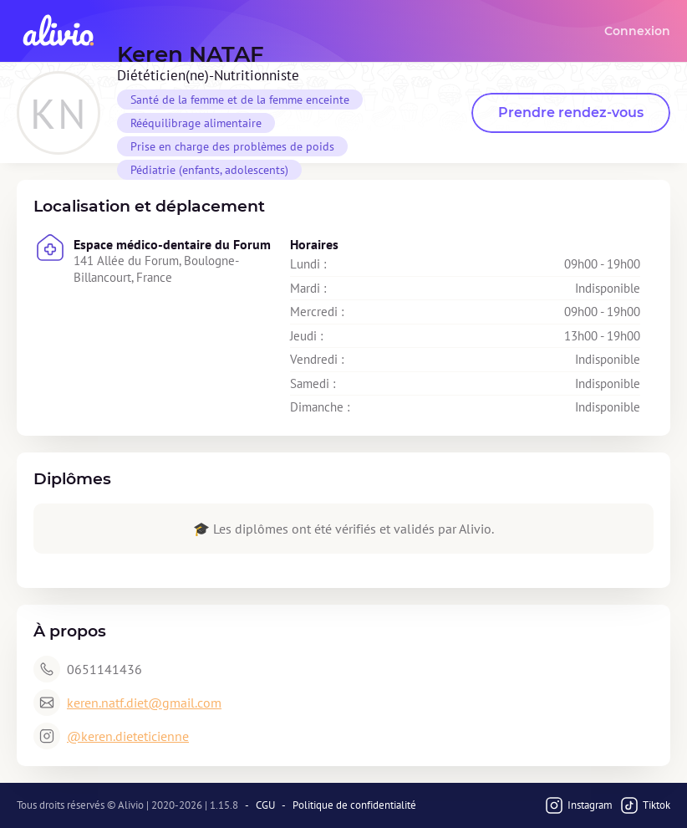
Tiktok (644, 805)
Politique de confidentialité (354, 805)
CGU (265, 805)
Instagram (578, 805)
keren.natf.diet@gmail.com (144, 702)
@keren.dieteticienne (128, 736)
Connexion (637, 30)
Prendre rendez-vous (571, 112)
